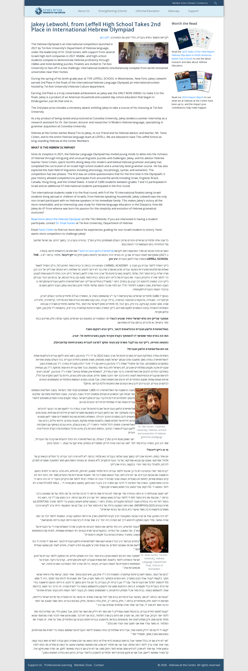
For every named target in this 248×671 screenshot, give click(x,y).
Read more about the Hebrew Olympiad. (56, 219)
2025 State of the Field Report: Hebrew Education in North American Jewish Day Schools (193, 55)
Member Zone (179, 3)
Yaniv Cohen (46, 230)
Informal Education (149, 11)
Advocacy (175, 11)
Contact (99, 665)
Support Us (35, 665)
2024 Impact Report (193, 97)
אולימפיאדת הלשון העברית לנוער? (96, 251)
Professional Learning (58, 665)
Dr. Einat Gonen (65, 223)
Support (194, 11)
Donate (191, 3)
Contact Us (202, 3)
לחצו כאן (104, 37)
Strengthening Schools (113, 11)
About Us (85, 11)
